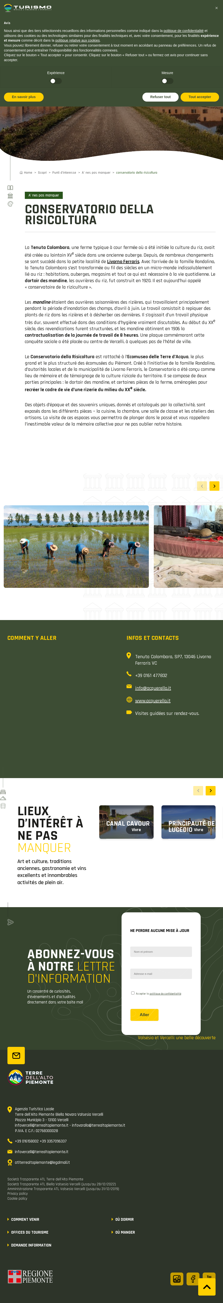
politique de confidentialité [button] (184, 31)
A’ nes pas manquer (96, 172)
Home (28, 172)
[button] (214, 486)
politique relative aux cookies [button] (77, 40)
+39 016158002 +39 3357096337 (41, 1141)
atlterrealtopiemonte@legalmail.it (42, 1162)
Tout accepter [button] (200, 97)
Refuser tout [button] (160, 97)
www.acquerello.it (153, 701)
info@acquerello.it (153, 688)
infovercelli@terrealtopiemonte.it (41, 1152)
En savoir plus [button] (24, 97)
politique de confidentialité (165, 994)
